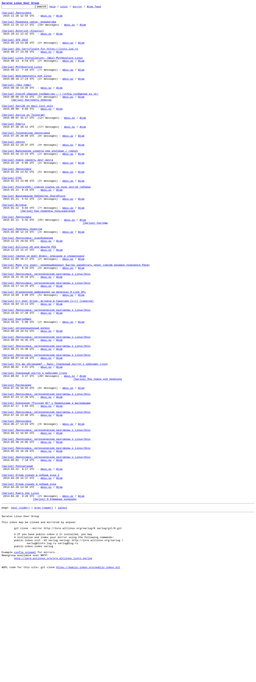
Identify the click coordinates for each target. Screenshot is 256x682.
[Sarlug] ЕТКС (12, 212)
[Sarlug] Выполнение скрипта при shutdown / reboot (40, 180)
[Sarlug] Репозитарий (17, 558)
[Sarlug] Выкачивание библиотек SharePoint (34, 234)
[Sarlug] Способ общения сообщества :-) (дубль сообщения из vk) (50, 111)
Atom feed (100, 7)
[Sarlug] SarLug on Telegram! (23, 137)
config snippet (25, 659)
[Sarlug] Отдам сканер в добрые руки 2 (30, 569)
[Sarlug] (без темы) (16, 101)
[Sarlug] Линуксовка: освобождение (27, 284)
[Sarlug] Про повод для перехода (97, 454)
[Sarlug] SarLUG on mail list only (27, 126)
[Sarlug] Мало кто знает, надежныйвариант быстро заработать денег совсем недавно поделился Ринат (76, 317)
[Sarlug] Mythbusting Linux (22, 79)
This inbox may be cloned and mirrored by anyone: (39, 623)
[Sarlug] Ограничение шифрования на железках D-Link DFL (44, 349)
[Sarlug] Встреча (14, 245)
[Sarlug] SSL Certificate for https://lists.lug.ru (40, 57)
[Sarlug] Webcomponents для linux (27, 90)
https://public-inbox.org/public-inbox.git (88, 677)
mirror (83, 7)
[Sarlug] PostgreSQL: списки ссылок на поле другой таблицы (46, 223)
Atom (59, 18)
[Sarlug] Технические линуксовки (26, 158)
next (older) (20, 607)
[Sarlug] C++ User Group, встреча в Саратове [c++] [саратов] (48, 360)
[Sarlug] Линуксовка (16, 14)
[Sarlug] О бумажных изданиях (54, 598)
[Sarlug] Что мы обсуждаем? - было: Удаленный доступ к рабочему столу (55, 436)
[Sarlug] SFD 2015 (15, 47)
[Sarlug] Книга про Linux (20, 591)
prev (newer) (43, 607)
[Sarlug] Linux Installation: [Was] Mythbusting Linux (42, 68)
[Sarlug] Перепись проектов (22, 274)
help (59, 7)
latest (62, 607)
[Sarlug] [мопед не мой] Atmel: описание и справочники (43, 306)
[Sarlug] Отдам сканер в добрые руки (29, 580)
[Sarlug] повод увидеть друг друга (27, 191)
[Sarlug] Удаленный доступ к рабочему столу (34, 446)
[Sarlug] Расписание (16, 461)
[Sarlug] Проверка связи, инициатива (29, 25)
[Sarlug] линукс (13, 169)
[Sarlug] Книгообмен (16, 382)
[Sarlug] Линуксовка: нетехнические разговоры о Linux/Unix (46, 328)
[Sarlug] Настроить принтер (31, 119)
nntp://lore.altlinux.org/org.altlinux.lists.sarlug (53, 667)
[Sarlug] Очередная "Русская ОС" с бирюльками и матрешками (46, 482)
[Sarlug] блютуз (13, 147)
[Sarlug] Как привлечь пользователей (47, 252)
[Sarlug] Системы (95, 266)
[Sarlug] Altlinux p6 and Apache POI (29, 295)
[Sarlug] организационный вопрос (26, 392)
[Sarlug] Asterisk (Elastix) (23, 36)
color (70, 7)
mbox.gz (46, 18)
